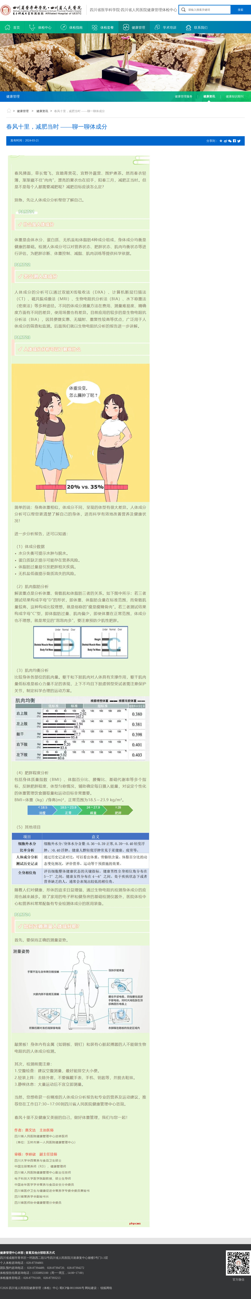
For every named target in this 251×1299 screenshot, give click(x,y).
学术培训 (165, 27)
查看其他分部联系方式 (40, 1252)
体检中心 (40, 27)
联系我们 (196, 27)
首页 (12, 27)
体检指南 (72, 27)
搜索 (240, 9)
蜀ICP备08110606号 (71, 1288)
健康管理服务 (183, 96)
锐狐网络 (106, 1288)
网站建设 (91, 1288)
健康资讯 (209, 96)
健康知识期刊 (234, 96)
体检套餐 (103, 27)
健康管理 (134, 27)
